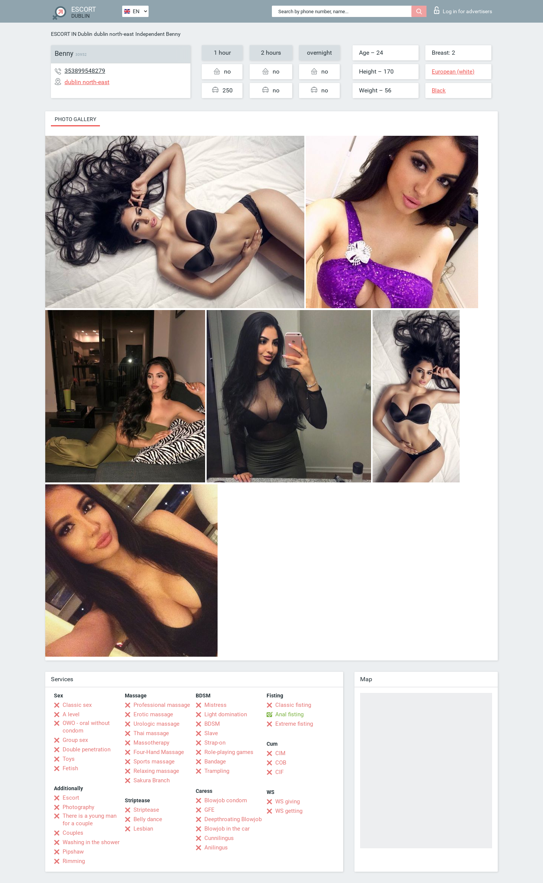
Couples (73, 832)
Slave (211, 733)
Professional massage (161, 705)
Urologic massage (156, 723)
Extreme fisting (294, 723)
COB (280, 762)
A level (71, 714)
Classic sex (77, 705)
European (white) (453, 71)
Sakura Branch (151, 780)
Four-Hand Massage (158, 752)
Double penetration (86, 749)
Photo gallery (75, 119)
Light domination (225, 714)
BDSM (212, 723)
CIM (280, 753)
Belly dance (147, 819)
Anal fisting (289, 714)
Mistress (215, 705)
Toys (69, 759)
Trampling (216, 771)
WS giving (287, 801)
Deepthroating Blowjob (233, 819)
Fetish (70, 768)
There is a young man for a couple (90, 819)
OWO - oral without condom (86, 727)
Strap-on (214, 742)
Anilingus (216, 847)
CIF (279, 772)
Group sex (75, 740)
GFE (209, 809)
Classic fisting (293, 705)
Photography (78, 807)
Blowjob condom (225, 800)
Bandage (215, 761)
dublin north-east (114, 34)
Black (439, 90)
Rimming (74, 861)
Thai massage (151, 733)
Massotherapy (151, 742)
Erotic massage (153, 714)
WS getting (288, 811)
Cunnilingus (219, 838)
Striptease (146, 809)
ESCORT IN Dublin (71, 34)
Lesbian (143, 828)
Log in (463, 10)
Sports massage (154, 761)
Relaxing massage (156, 771)
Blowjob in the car (227, 828)
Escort (71, 797)
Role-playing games (228, 752)
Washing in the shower (91, 842)
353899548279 (84, 70)
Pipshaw (73, 851)
